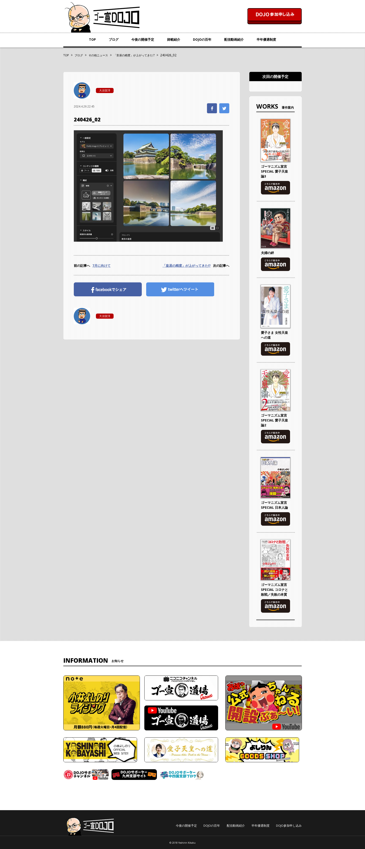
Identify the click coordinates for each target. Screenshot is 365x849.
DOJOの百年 (202, 39)
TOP (92, 39)
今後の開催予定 (142, 39)
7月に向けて (101, 265)
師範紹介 (173, 39)
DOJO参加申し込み (289, 825)
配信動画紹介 (234, 39)
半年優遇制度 (266, 39)
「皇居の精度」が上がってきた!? (186, 265)
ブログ (113, 39)
